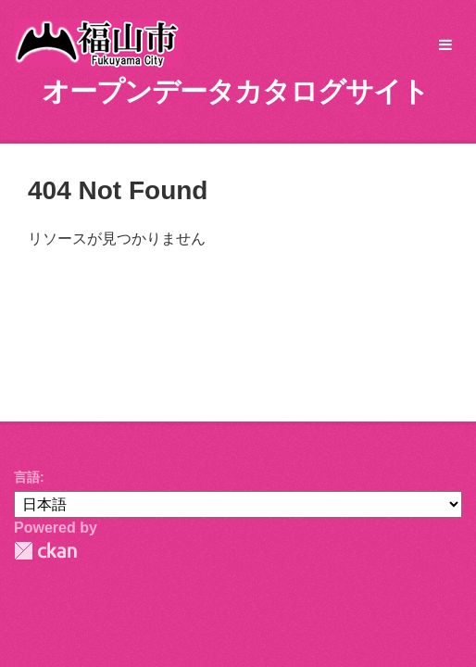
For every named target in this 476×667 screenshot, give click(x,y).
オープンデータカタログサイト (235, 91)
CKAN (45, 550)
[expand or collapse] (445, 46)
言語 (27, 477)
